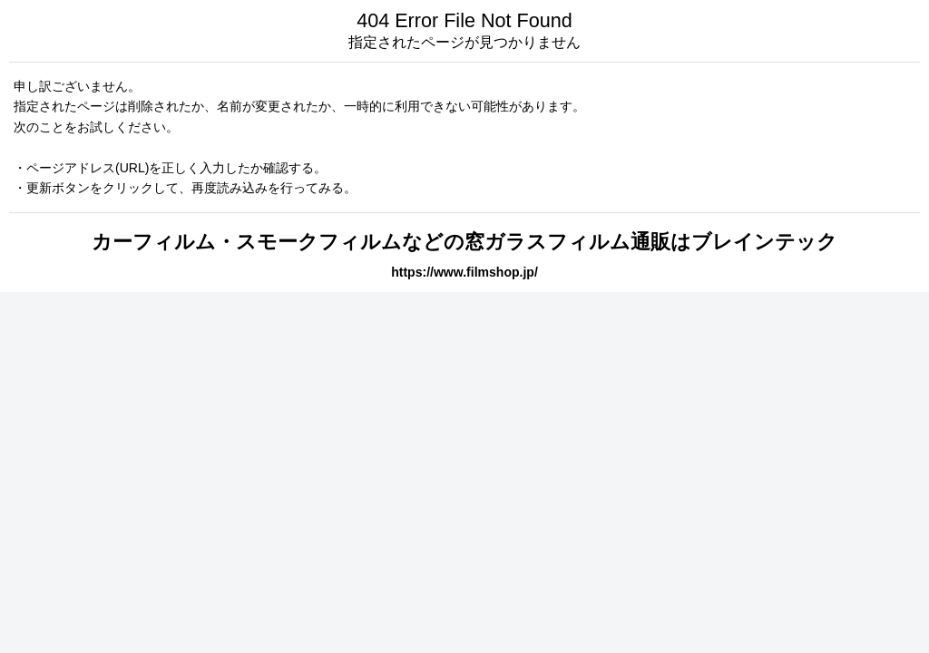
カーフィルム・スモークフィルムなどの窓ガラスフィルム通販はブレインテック (464, 241)
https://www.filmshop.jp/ (464, 272)
